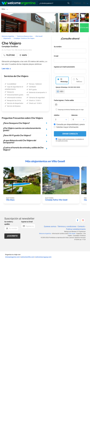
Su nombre (57, 47)
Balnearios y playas (40, 9)
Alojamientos (19, 9)
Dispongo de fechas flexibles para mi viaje (69, 110)
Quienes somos (50, 227)
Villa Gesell (6, 9)
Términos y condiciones (66, 227)
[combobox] (60, 92)
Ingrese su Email (27, 222)
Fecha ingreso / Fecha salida (64, 101)
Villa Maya (10, 200)
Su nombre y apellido (8, 223)
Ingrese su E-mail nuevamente (64, 67)
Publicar (77, 3)
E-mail (56, 56)
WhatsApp (64, 82)
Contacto (81, 227)
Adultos (56, 116)
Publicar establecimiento (76, 230)
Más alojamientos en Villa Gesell (45, 161)
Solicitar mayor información (66, 127)
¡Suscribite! (12, 236)
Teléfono (79, 82)
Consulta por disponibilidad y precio (69, 125)
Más (52, 9)
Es (84, 3)
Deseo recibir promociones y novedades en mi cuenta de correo (70, 140)
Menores (74, 116)
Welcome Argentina (45, 234)
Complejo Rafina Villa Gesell (56, 200)
